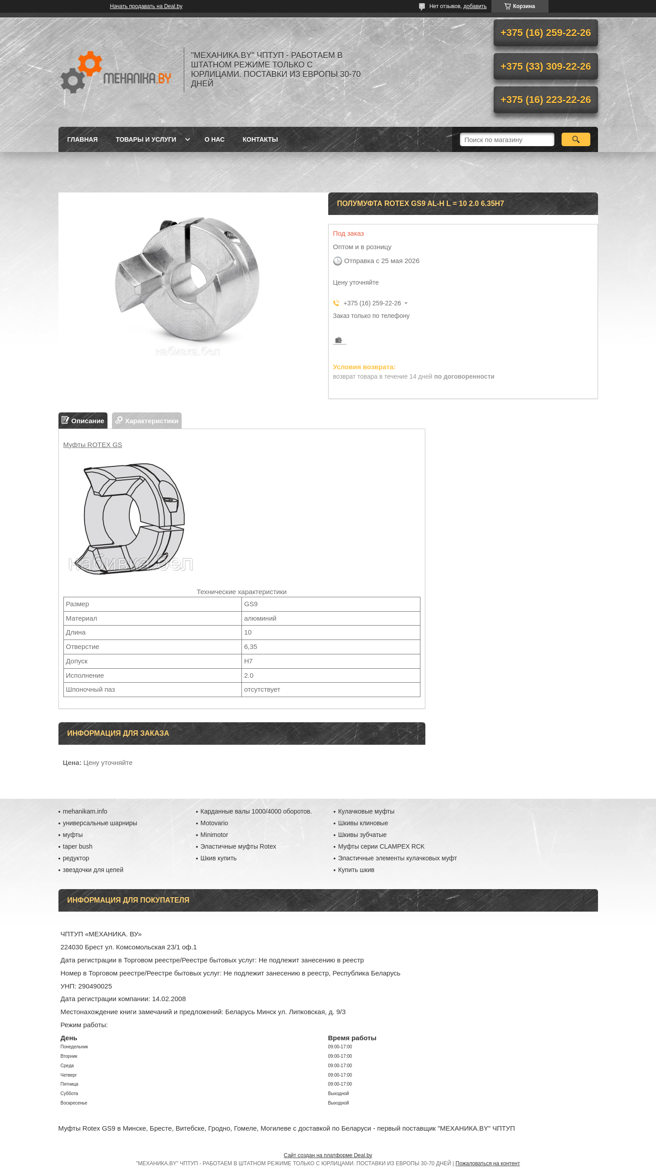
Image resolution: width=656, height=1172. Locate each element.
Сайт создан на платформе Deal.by (328, 1155)
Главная (82, 139)
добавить (475, 6)
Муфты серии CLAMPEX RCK (381, 846)
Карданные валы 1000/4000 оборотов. (256, 811)
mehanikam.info (85, 811)
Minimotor (214, 834)
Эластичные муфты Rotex (238, 846)
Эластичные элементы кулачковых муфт (397, 858)
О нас (215, 139)
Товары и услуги (146, 139)
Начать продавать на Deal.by (146, 6)
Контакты (260, 139)
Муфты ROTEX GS (92, 444)
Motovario (214, 823)
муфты (73, 834)
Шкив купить (219, 858)
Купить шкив (356, 869)
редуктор (76, 858)
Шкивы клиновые (363, 823)
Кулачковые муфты (366, 811)
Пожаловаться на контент (487, 1163)
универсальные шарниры (100, 823)
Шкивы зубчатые (362, 834)
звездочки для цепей (93, 869)
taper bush (78, 846)
